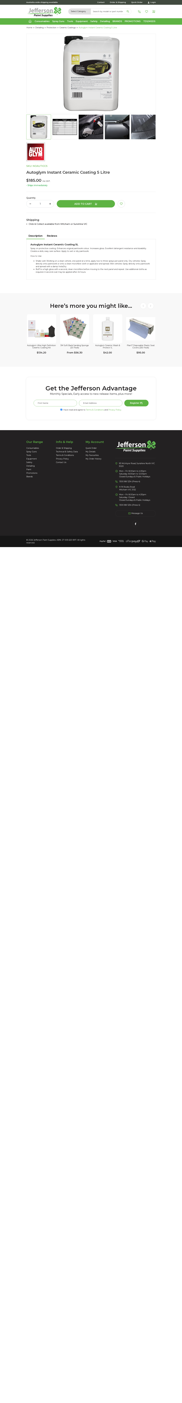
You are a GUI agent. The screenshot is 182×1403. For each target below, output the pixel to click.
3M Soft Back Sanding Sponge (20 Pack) (91, 596)
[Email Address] (100, 1259)
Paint (28, 1325)
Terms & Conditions (95, 1265)
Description (35, 235)
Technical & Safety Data (67, 1307)
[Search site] (128, 11)
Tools (28, 1311)
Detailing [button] (105, 21)
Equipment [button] (82, 21)
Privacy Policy (114, 1265)
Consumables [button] (42, 21)
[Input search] (108, 11)
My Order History (93, 1314)
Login (152, 2)
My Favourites (92, 1311)
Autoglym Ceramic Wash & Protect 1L (91, 747)
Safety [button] (93, 21)
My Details (90, 1307)
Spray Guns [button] (58, 21)
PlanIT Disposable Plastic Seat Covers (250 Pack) (91, 898)
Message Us (135, 1369)
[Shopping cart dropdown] (154, 11)
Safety (29, 1318)
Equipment (31, 1314)
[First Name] (55, 1259)
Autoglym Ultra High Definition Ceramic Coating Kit (91, 444)
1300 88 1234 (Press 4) (129, 1337)
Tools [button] (70, 21)
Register (136, 1259)
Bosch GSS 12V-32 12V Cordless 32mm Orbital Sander (91, 1050)
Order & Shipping (118, 2)
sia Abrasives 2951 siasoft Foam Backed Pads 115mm (91, 1201)
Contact (100, 2)
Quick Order (137, 2)
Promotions (133, 21)
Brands (117, 21)
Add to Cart (85, 203)
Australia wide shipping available (42, 2)
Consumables (32, 1304)
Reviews (52, 235)
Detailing (30, 1322)
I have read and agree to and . (91, 1265)
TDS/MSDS (149, 21)
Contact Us (61, 1318)
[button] (121, 203)
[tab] (35, 236)
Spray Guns (31, 1307)
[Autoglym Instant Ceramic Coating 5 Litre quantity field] (40, 203)
